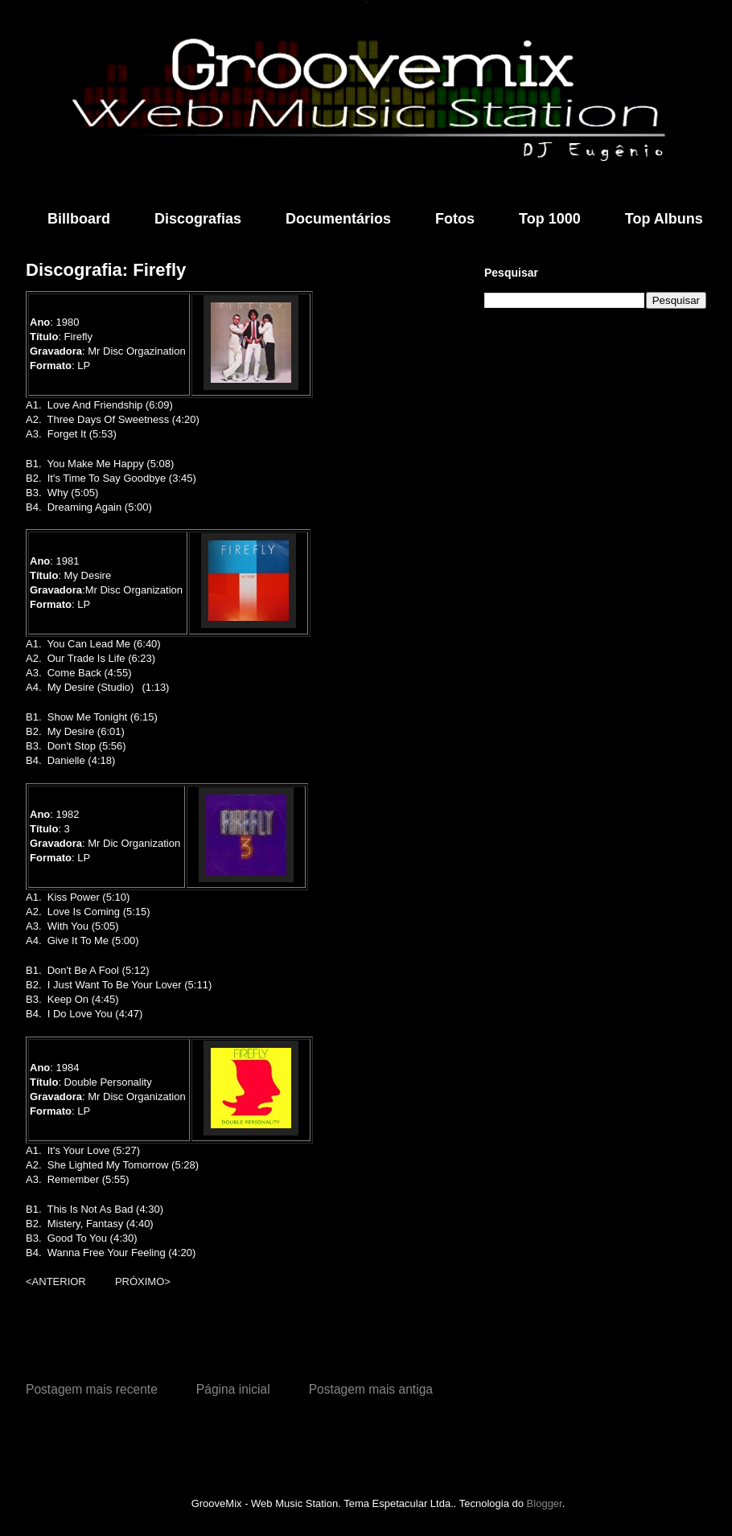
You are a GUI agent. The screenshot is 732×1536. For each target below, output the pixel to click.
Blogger (544, 1503)
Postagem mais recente (92, 1389)
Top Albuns (664, 219)
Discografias (197, 219)
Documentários (338, 219)
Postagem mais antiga (371, 1389)
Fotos (455, 219)
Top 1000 (550, 219)
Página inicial (233, 1389)
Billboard (78, 219)
